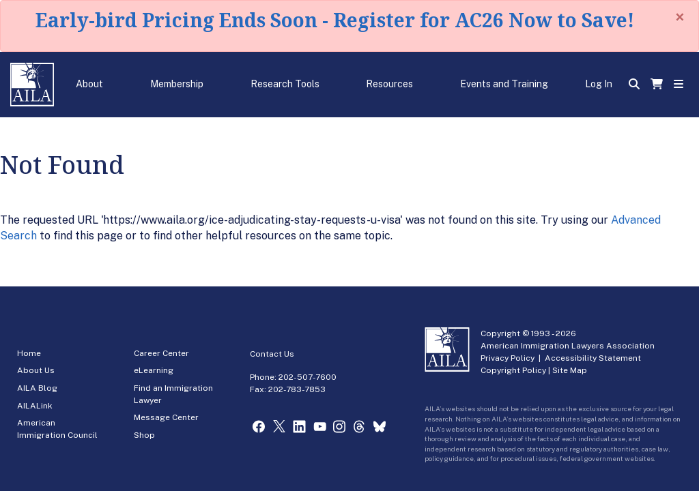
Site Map (569, 370)
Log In (598, 83)
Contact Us (272, 354)
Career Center (161, 353)
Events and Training (504, 83)
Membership (176, 83)
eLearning (153, 370)
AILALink (35, 406)
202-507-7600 (308, 377)
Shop (144, 435)
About (89, 83)
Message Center (166, 417)
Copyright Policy (513, 370)
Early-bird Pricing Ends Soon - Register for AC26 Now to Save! (334, 20)
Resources (389, 83)
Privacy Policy (507, 358)
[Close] (679, 17)
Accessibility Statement (593, 358)
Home (29, 353)
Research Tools (285, 83)
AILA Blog (37, 388)
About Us (36, 370)
